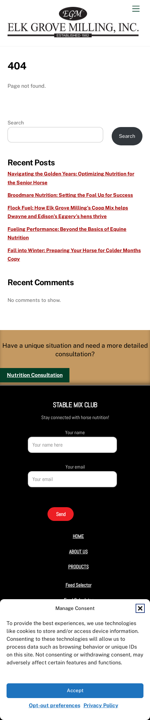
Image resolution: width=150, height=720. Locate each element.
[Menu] (135, 9)
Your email (75, 467)
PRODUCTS (78, 566)
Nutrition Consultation (35, 375)
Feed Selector (78, 585)
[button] (140, 608)
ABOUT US (78, 551)
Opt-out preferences (54, 705)
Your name (75, 432)
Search (16, 122)
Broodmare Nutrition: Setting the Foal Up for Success (70, 195)
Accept (75, 690)
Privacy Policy (101, 705)
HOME (78, 536)
